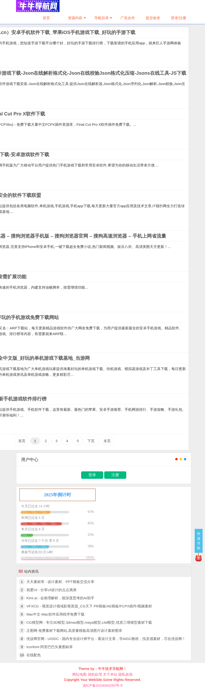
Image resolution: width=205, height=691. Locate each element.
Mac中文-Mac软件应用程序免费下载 (55, 614)
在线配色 (33, 655)
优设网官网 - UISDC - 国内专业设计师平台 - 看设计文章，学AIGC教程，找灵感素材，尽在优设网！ (106, 639)
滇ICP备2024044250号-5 (103, 685)
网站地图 (79, 674)
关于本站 (110, 674)
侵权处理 (95, 674)
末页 (107, 441)
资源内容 (77, 18)
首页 (46, 18)
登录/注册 (178, 18)
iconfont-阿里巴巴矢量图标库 (49, 647)
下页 (91, 441)
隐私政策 (125, 674)
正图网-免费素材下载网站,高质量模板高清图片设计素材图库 (74, 630)
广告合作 (128, 18)
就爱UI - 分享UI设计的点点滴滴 (51, 590)
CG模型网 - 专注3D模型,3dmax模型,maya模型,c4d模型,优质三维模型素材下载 (89, 622)
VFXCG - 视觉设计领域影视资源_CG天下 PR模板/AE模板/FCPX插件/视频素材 (89, 606)
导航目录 (103, 18)
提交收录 (153, 18)
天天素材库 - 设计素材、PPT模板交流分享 (60, 582)
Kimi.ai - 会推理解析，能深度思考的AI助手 (60, 598)
